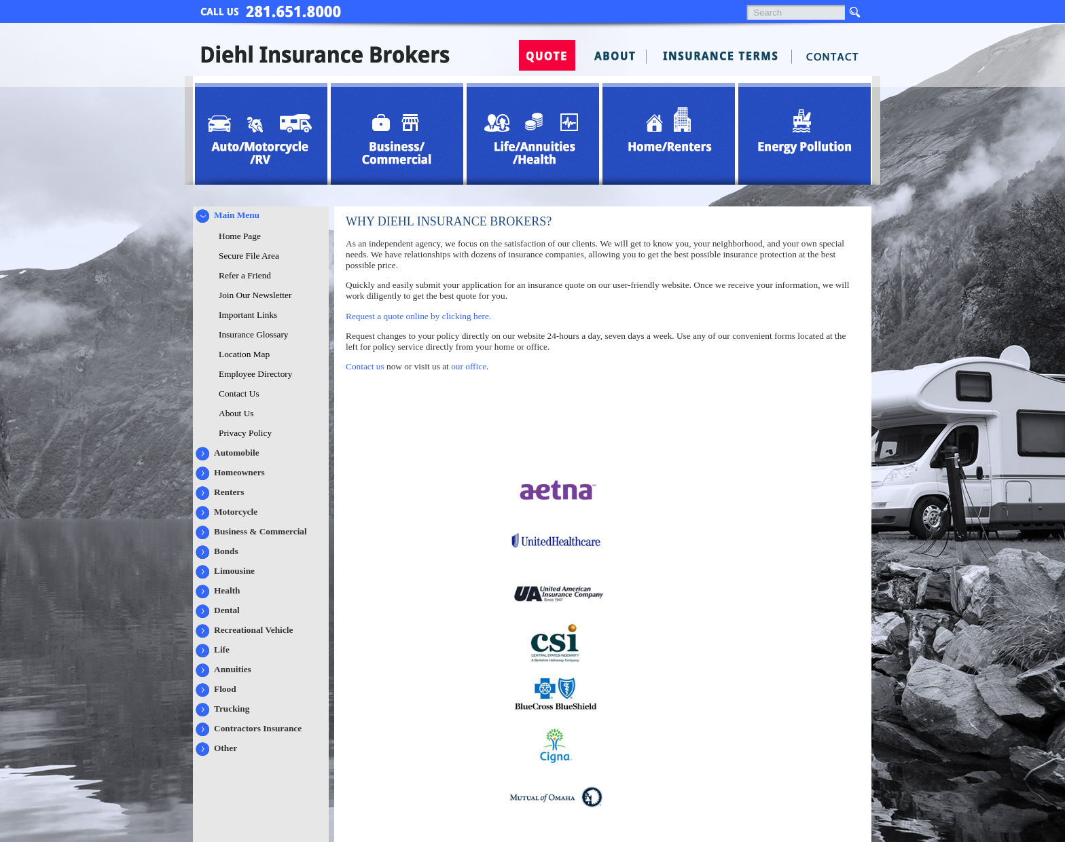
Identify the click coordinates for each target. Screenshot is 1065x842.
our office (468, 366)
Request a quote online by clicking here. (418, 316)
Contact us (365, 366)
